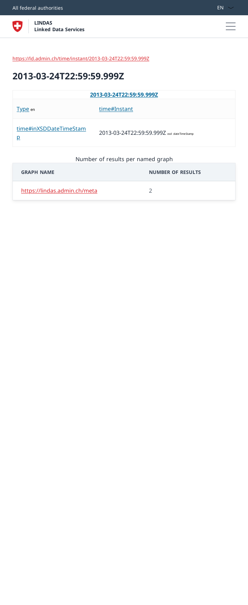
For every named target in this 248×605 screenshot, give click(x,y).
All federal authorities (37, 8)
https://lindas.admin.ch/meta (59, 190)
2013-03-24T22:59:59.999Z (124, 94)
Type (23, 109)
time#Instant (116, 109)
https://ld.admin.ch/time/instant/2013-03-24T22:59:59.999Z (80, 58)
